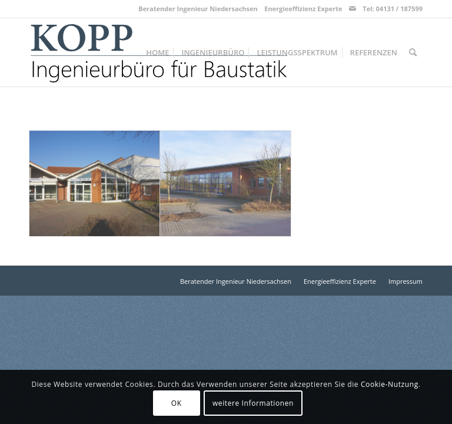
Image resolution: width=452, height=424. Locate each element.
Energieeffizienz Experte (303, 8)
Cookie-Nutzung (389, 384)
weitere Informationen (253, 403)
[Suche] (413, 52)
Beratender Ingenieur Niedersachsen (198, 8)
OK (176, 403)
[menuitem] (157, 52)
